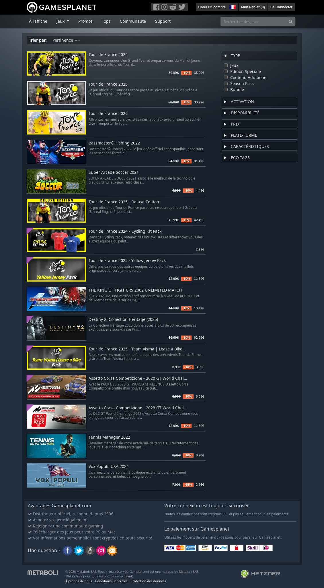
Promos (85, 21)
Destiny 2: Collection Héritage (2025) (123, 319)
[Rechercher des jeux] (253, 21)
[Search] (290, 21)
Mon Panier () (253, 7)
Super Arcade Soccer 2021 (114, 172)
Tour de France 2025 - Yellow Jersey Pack (127, 260)
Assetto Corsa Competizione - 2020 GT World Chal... (138, 378)
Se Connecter (281, 7)
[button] (232, 6)
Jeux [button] (61, 21)
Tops (106, 21)
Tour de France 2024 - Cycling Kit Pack (125, 231)
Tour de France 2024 (108, 54)
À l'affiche (38, 21)
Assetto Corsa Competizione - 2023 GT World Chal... (138, 408)
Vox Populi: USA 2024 (109, 466)
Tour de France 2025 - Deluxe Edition (124, 202)
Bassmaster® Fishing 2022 (114, 143)
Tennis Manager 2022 (109, 437)
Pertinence (66, 40)
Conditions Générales (111, 581)
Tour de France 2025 (108, 84)
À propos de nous (78, 581)
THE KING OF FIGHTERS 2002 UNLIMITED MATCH (135, 290)
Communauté (133, 21)
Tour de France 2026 (108, 113)
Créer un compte (212, 7)
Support (163, 21)
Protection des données (148, 581)
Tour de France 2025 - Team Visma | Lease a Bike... (137, 349)
